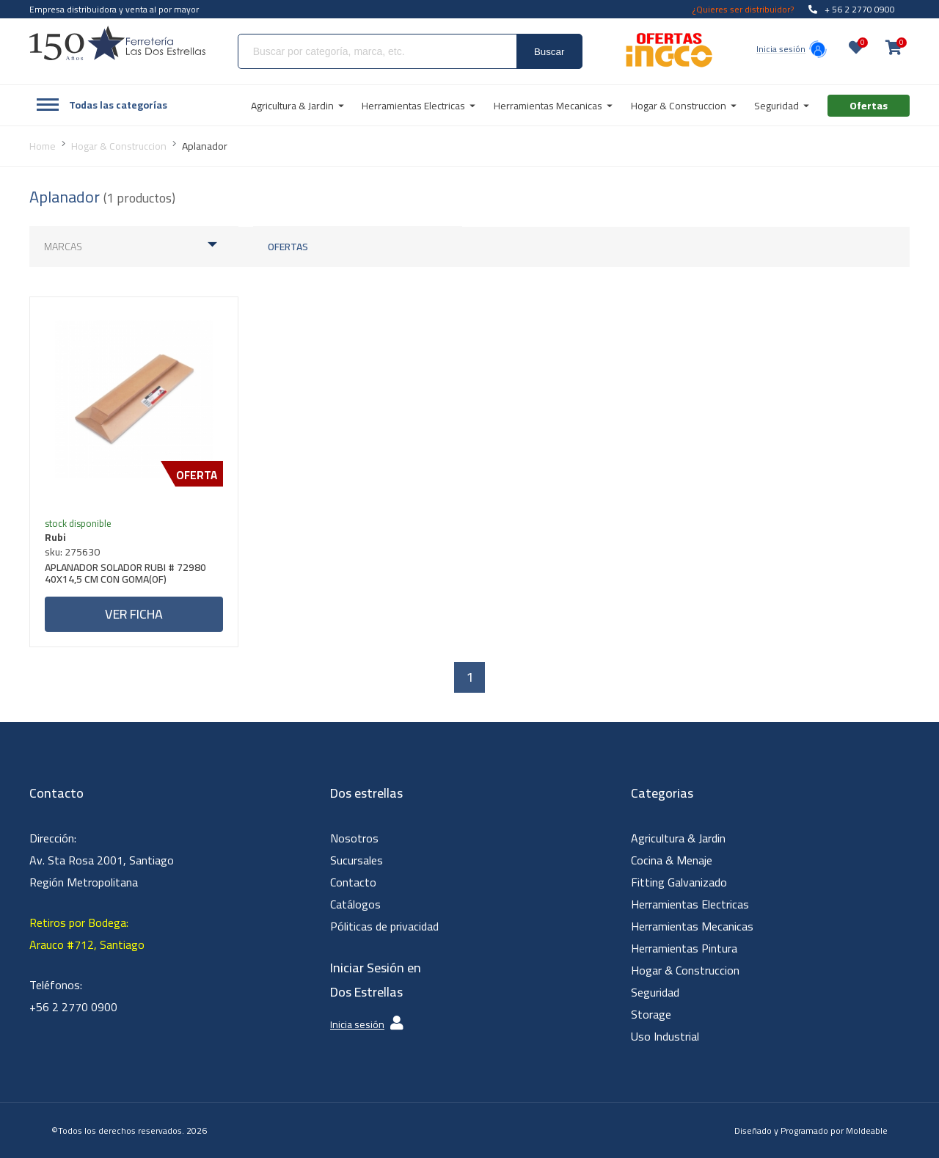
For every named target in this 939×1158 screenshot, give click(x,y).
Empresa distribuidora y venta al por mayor (114, 9)
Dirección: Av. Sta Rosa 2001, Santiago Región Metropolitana (101, 860)
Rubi (55, 537)
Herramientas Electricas (690, 904)
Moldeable (867, 1130)
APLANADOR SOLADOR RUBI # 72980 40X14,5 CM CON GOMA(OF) (125, 575)
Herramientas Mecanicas (692, 926)
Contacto (353, 882)
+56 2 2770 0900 (73, 1007)
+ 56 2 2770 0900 (851, 9)
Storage (651, 1014)
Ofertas (288, 246)
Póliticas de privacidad (384, 926)
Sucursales (356, 860)
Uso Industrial (665, 1036)
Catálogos (355, 904)
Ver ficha (134, 614)
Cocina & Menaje (671, 860)
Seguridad (655, 992)
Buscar (549, 51)
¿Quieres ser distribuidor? (743, 9)
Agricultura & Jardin (678, 838)
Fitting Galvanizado (679, 882)
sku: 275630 (72, 551)
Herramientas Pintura (684, 948)
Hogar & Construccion (685, 970)
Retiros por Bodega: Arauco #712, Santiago (87, 933)
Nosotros (354, 838)
